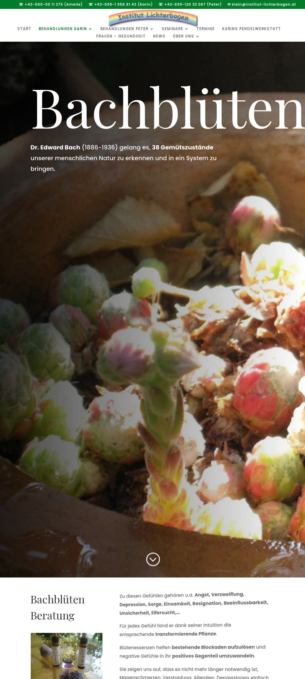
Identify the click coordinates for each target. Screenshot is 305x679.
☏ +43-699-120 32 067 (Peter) (190, 5)
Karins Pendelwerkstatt (251, 29)
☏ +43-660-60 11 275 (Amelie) (51, 5)
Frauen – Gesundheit (121, 36)
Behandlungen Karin (63, 29)
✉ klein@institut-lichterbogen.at (262, 5)
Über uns (183, 36)
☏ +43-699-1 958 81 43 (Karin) (120, 5)
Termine (206, 29)
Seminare (172, 29)
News (159, 36)
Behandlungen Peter (124, 29)
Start (24, 29)
